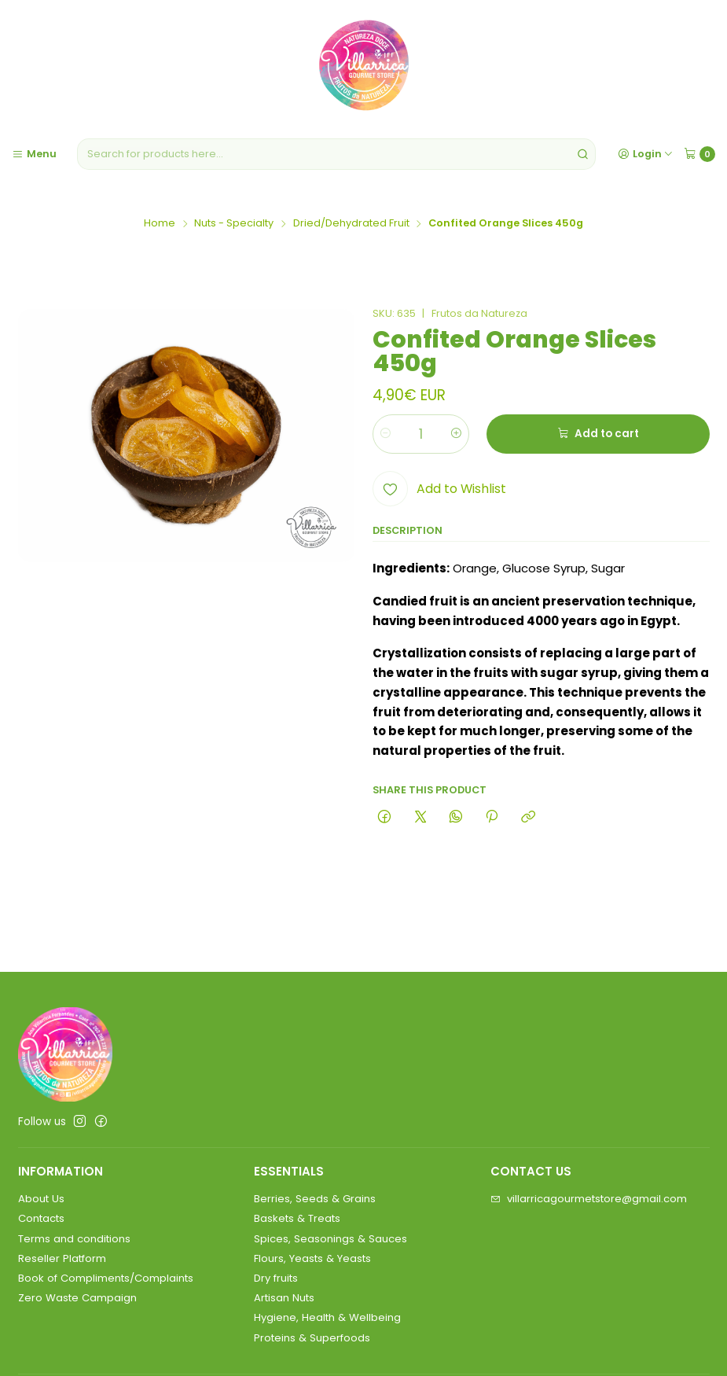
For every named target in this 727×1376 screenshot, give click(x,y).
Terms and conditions (74, 1238)
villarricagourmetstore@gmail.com (588, 1198)
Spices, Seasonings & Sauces (330, 1238)
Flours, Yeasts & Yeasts (312, 1258)
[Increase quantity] (456, 434)
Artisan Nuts (284, 1297)
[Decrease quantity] (385, 434)
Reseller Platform (62, 1258)
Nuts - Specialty (234, 224)
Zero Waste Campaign (77, 1297)
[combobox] (336, 154)
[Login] (645, 154)
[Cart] (699, 154)
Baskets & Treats (297, 1218)
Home (159, 224)
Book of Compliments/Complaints (105, 1278)
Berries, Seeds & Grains (315, 1198)
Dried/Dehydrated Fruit (351, 224)
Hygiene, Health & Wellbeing (327, 1317)
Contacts (41, 1218)
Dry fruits (276, 1278)
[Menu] (34, 154)
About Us (41, 1198)
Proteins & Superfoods (312, 1337)
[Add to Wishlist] (439, 488)
